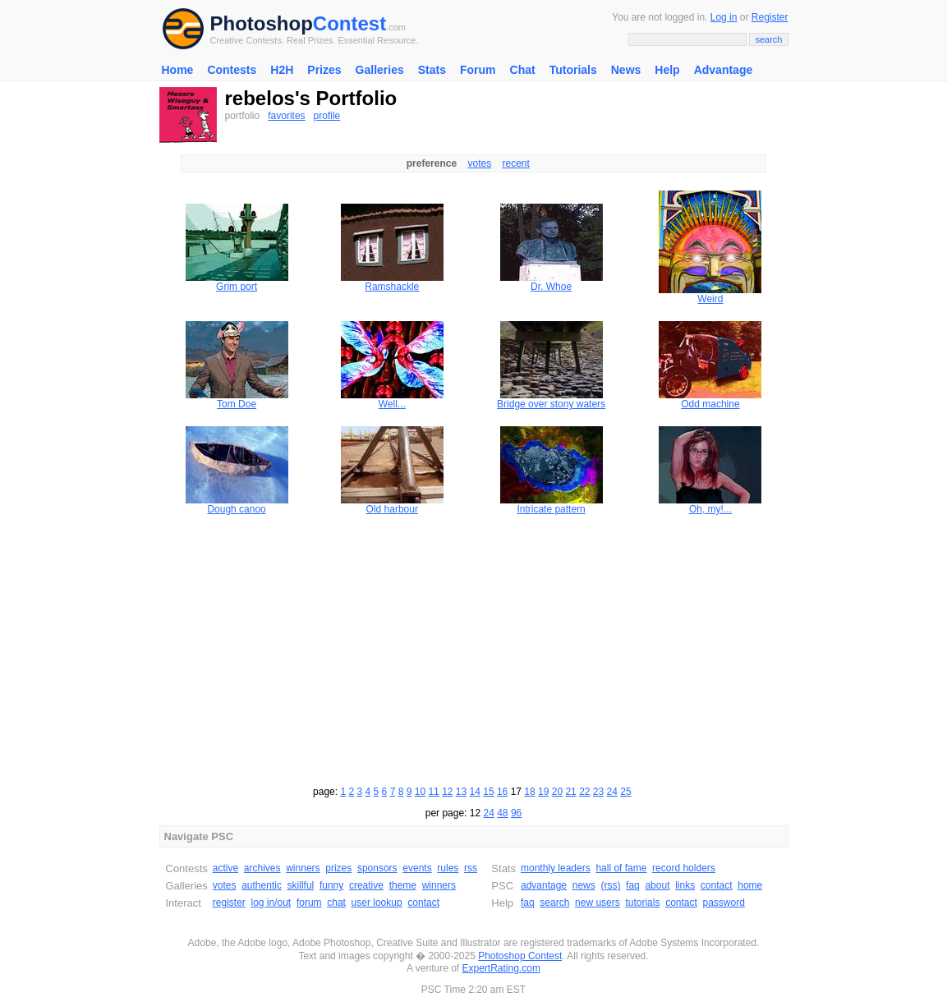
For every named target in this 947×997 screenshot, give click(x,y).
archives (262, 868)
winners (302, 868)
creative (366, 885)
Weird (710, 299)
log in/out (271, 902)
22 (584, 791)
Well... (392, 404)
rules (447, 868)
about (657, 885)
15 (488, 791)
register (229, 902)
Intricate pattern (551, 509)
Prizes (324, 69)
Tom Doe (236, 404)
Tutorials (573, 69)
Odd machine (710, 404)
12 (447, 791)
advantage (544, 885)
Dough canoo (236, 509)
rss (470, 868)
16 (502, 791)
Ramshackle (392, 286)
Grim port (236, 286)
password (724, 902)
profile (327, 116)
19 (543, 791)
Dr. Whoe (551, 286)
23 (598, 791)
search (554, 902)
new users (597, 902)
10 (420, 791)
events (416, 868)
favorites (286, 116)
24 (612, 791)
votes (479, 163)
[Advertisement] (473, 648)
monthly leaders (556, 868)
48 (502, 813)
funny (331, 885)
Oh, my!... (710, 509)
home (750, 885)
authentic (261, 885)
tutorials (642, 902)
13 (461, 791)
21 (570, 791)
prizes (338, 868)
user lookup (377, 902)
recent (516, 163)
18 (529, 791)
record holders (683, 868)
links (685, 885)
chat (336, 902)
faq (633, 885)
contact (423, 902)
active (225, 868)
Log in (724, 17)
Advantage (723, 69)
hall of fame (620, 868)
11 (433, 791)
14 (475, 791)
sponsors (377, 868)
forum (309, 902)
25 (625, 791)
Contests (231, 69)
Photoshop (261, 23)
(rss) (610, 885)
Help (667, 69)
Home (178, 69)
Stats (432, 69)
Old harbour (392, 509)
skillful (301, 885)
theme (402, 885)
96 (516, 813)
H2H (281, 69)
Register (770, 17)
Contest (349, 23)
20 (557, 791)
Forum (478, 69)
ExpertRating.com (501, 968)
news (583, 885)
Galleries (380, 69)
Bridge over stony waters (551, 404)
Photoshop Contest (520, 956)
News (626, 69)
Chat (523, 69)
